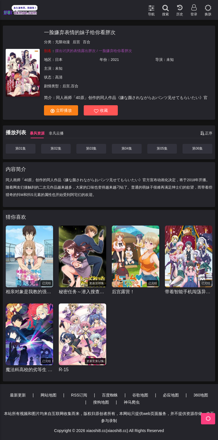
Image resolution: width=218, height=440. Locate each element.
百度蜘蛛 (110, 395)
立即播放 (61, 110)
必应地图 (171, 395)
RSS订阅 (79, 395)
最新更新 (18, 395)
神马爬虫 (132, 402)
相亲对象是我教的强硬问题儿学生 (29, 291)
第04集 (126, 148)
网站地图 (48, 395)
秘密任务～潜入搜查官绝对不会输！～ (82, 291)
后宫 (76, 42)
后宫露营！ (123, 291)
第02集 (56, 148)
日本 (58, 59)
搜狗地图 (101, 402)
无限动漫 (62, 42)
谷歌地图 (140, 395)
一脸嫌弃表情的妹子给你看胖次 (80, 32)
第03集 (91, 148)
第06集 (197, 148)
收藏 (101, 110)
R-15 (64, 369)
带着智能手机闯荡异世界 (188, 291)
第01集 (20, 148)
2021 (115, 59)
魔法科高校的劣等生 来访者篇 (29, 369)
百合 (86, 42)
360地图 (201, 395)
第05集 (162, 148)
